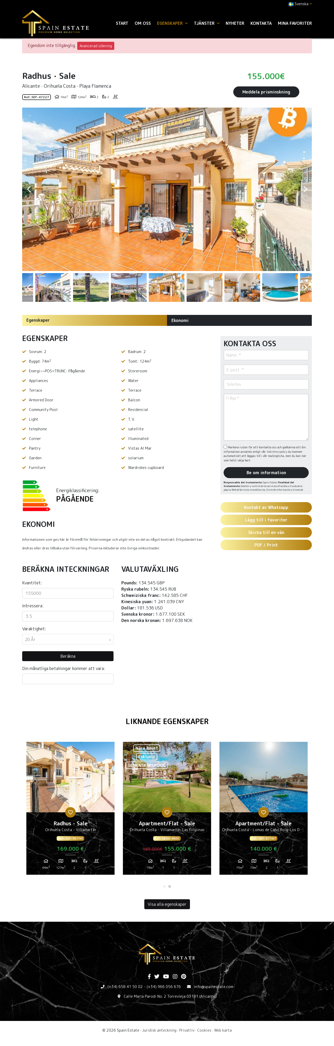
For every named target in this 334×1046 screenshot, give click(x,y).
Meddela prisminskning (266, 92)
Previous (28, 189)
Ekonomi (180, 320)
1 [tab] (164, 886)
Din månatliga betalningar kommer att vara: (63, 668)
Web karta (223, 1030)
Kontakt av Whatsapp (266, 507)
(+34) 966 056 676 (164, 986)
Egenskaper (38, 320)
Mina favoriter (295, 23)
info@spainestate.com (213, 986)
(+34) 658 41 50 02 (125, 986)
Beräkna (67, 656)
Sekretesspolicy (277, 452)
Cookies (204, 1030)
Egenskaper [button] (172, 23)
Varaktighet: (34, 629)
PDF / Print (266, 545)
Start (122, 23)
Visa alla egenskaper (167, 904)
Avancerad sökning (96, 45)
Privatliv (186, 1030)
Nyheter (235, 23)
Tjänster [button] (206, 23)
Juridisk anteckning (159, 1030)
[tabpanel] (70, 810)
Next (305, 189)
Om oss (143, 23)
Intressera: (33, 606)
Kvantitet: (32, 583)
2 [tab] (169, 886)
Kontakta (261, 23)
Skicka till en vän (266, 532)
